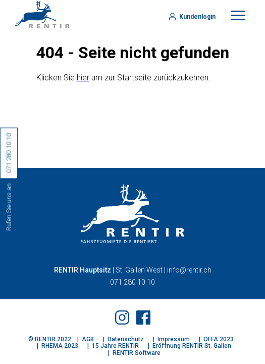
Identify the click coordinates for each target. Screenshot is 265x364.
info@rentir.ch (189, 270)
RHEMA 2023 (59, 345)
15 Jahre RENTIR (115, 345)
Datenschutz (126, 339)
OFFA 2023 (218, 339)
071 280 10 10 (132, 282)
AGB (88, 339)
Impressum (173, 339)
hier (83, 77)
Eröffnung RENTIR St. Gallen (191, 345)
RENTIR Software (137, 352)
